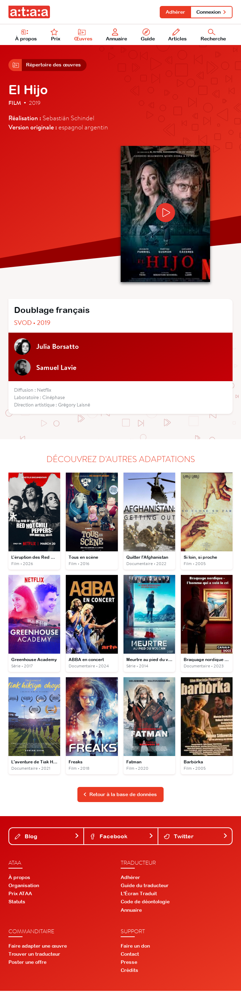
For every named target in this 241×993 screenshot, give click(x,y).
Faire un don (135, 948)
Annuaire (116, 35)
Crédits (129, 972)
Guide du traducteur (145, 888)
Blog (47, 838)
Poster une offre (27, 964)
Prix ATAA (20, 896)
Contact (130, 956)
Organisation (23, 888)
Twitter (196, 838)
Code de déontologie (145, 904)
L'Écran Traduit (139, 896)
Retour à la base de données (120, 797)
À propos (26, 35)
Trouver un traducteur (34, 956)
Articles (177, 35)
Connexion (211, 12)
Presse (129, 964)
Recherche (213, 35)
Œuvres (83, 35)
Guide (148, 35)
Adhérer (174, 12)
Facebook (121, 838)
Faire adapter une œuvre (37, 948)
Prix (56, 35)
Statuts (16, 904)
